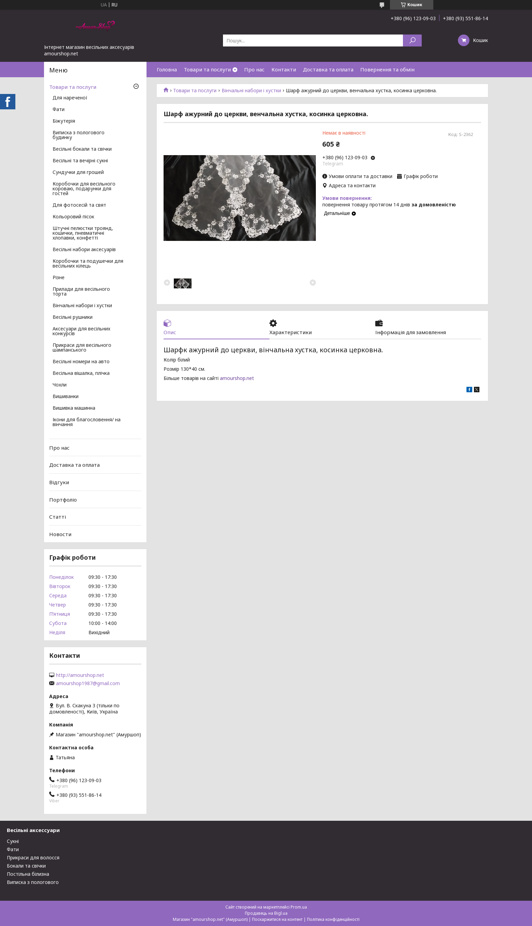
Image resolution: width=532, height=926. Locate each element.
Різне (59, 278)
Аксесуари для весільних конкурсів (81, 331)
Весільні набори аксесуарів (84, 250)
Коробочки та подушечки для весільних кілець (88, 264)
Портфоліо (63, 499)
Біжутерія (64, 121)
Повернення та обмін (387, 69)
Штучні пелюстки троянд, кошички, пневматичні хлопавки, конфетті (83, 233)
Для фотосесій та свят (79, 205)
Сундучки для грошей (78, 172)
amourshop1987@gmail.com (88, 683)
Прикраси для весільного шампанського (82, 348)
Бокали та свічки (26, 865)
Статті (57, 516)
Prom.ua (299, 907)
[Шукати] (412, 40)
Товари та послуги (207, 69)
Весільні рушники (73, 317)
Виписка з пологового (33, 882)
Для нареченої (70, 98)
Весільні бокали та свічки (82, 149)
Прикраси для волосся (33, 857)
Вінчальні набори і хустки (251, 90)
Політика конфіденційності (333, 919)
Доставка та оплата (328, 69)
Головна (167, 69)
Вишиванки (66, 396)
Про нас (254, 69)
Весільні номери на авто (81, 362)
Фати (59, 109)
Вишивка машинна (74, 408)
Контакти (283, 69)
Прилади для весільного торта (81, 292)
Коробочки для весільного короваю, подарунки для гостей (84, 188)
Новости (60, 534)
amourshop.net (237, 378)
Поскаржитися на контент (277, 919)
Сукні (13, 841)
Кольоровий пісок (73, 217)
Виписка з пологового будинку (78, 135)
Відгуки (59, 482)
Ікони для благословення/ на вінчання (87, 422)
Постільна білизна (28, 874)
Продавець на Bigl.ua (266, 913)
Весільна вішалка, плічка (81, 373)
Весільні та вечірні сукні (80, 161)
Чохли (60, 385)
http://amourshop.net (80, 675)
